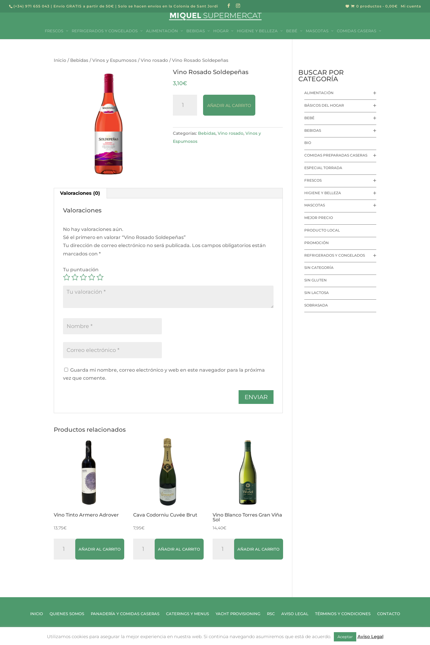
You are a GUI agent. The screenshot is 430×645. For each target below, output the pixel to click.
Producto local (322, 230)
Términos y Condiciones (343, 614)
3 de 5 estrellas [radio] (83, 277)
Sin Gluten (315, 280)
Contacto (388, 614)
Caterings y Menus (187, 614)
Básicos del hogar (324, 105)
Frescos (313, 180)
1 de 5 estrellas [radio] (66, 277)
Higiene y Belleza (322, 193)
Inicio (60, 60)
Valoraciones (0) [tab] (80, 193)
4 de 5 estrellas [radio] (91, 277)
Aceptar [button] (345, 636)
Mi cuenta (411, 6)
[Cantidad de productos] (185, 105)
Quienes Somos (67, 614)
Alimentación (319, 93)
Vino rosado (154, 60)
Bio (307, 142)
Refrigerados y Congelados (334, 255)
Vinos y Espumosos (114, 60)
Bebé (309, 118)
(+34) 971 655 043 (31, 6)
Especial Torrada (323, 168)
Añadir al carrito (229, 105)
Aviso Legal (294, 614)
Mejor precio (318, 217)
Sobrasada (316, 305)
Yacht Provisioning (238, 614)
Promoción (316, 242)
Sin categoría (319, 267)
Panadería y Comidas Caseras (125, 614)
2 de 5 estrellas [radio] (75, 277)
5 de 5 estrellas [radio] (100, 277)
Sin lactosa (316, 292)
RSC (271, 614)
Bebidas (79, 60)
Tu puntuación (81, 269)
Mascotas (314, 205)
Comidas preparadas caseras (335, 155)
